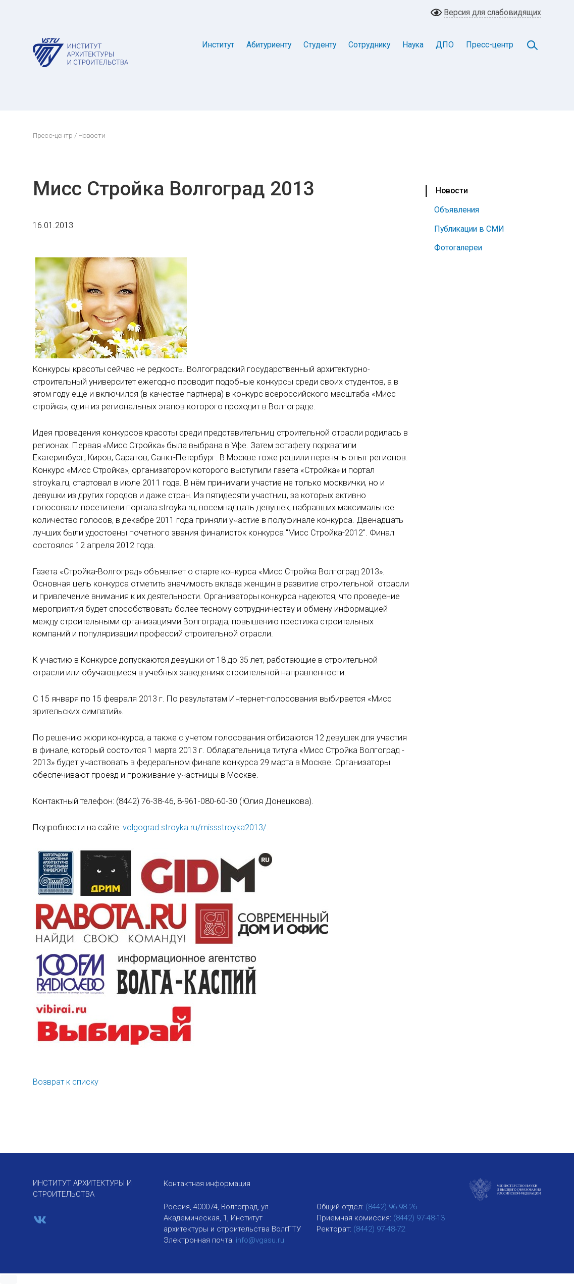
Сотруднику (369, 44)
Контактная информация (207, 1183)
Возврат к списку (65, 1082)
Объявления (456, 210)
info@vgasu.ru (260, 1240)
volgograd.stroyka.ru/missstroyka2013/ (195, 827)
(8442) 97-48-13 (419, 1217)
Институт (218, 44)
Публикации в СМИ (469, 229)
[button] (8, 1279)
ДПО (445, 44)
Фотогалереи (458, 247)
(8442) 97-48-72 (379, 1229)
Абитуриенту (268, 44)
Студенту (319, 44)
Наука (413, 44)
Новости (452, 190)
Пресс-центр (489, 44)
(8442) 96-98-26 (391, 1206)
